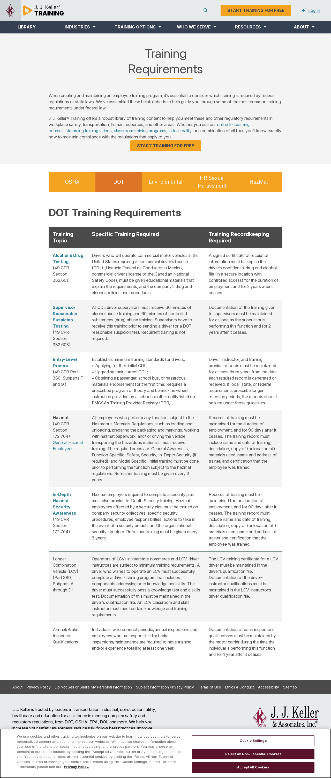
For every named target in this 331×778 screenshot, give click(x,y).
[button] (80, 27)
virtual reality (179, 130)
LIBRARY (27, 26)
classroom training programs (140, 130)
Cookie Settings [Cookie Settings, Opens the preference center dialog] (253, 740)
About (17, 687)
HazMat (259, 182)
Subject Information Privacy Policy (165, 687)
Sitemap (290, 687)
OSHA (72, 182)
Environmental (165, 182)
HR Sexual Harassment (212, 182)
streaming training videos (89, 130)
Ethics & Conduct (239, 687)
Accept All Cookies (253, 767)
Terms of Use (209, 687)
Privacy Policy (39, 687)
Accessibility (268, 687)
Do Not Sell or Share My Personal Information (93, 687)
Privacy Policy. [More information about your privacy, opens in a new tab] (76, 767)
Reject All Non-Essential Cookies (253, 754)
